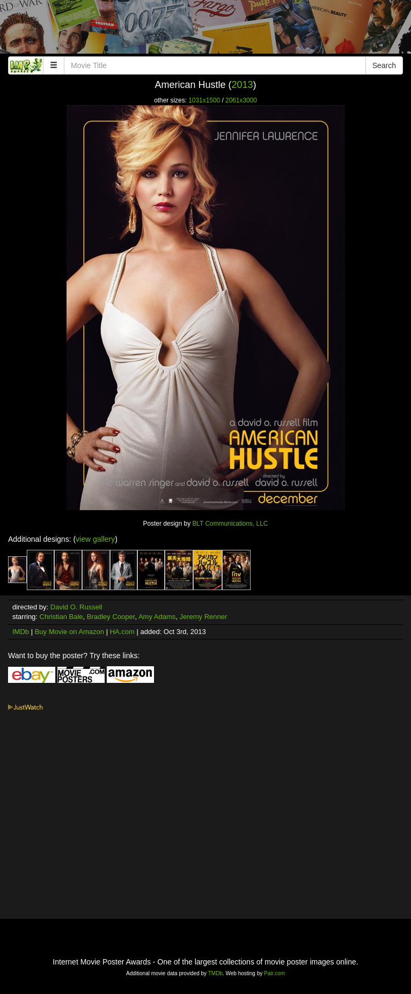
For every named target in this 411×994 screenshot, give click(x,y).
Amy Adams (156, 617)
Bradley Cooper (111, 617)
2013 (242, 84)
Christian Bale (61, 617)
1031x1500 (204, 100)
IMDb (20, 632)
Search (384, 65)
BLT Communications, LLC (230, 523)
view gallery (95, 539)
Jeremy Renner (203, 617)
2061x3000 (241, 100)
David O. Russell (76, 607)
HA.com (122, 632)
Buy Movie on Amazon (69, 632)
